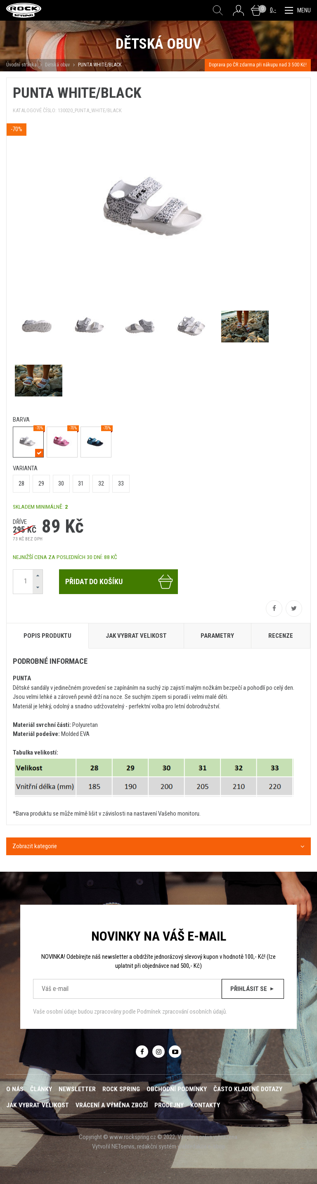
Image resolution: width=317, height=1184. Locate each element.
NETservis (123, 1146)
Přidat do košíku (119, 581)
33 (121, 483)
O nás (15, 1089)
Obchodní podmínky (177, 1089)
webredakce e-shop (201, 1146)
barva (21, 419)
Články (41, 1089)
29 (41, 483)
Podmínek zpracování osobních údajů (181, 1011)
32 (101, 483)
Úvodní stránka (21, 65)
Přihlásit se (252, 989)
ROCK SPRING (121, 1089)
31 (81, 483)
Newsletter (77, 1089)
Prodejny (169, 1105)
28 (21, 483)
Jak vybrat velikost (37, 1105)
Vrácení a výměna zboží (112, 1105)
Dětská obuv (57, 65)
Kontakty (205, 1105)
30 (61, 483)
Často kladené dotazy (247, 1089)
